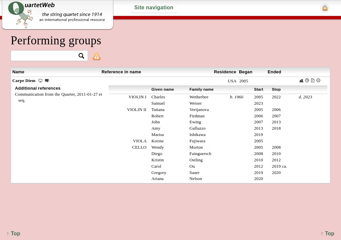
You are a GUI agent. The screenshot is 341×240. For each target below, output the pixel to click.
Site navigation (153, 7)
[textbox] (46, 56)
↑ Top (327, 233)
